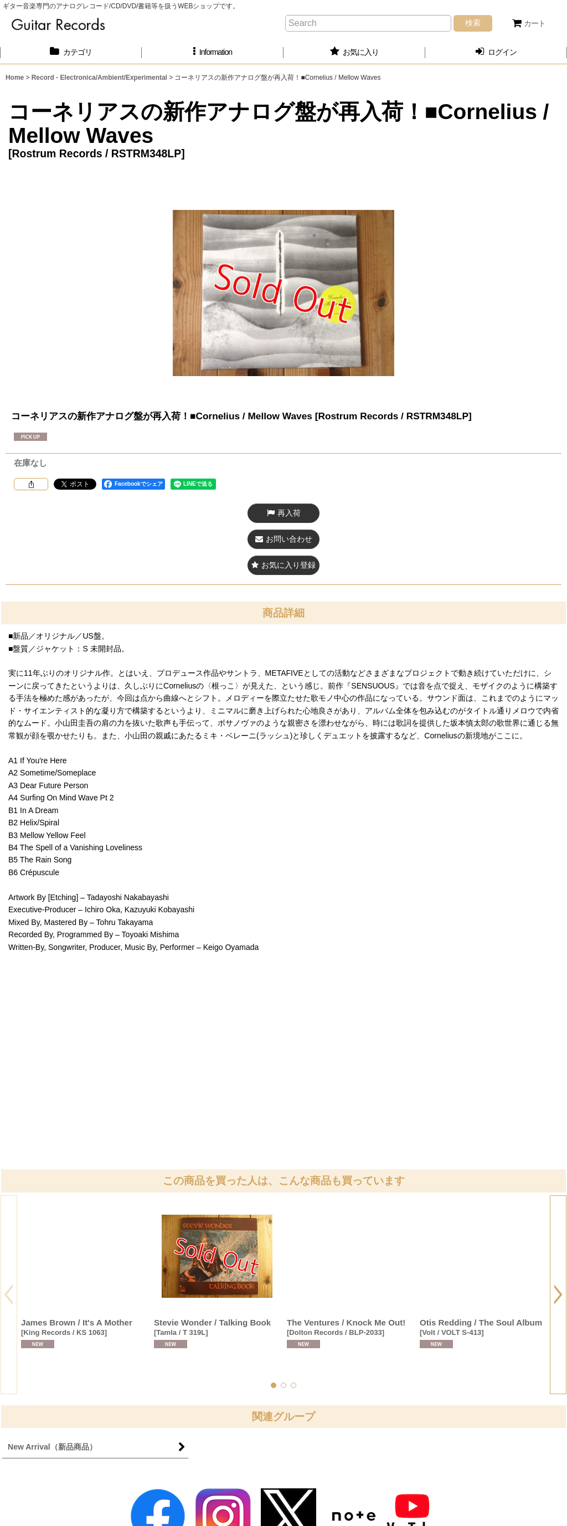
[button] (213, 52)
